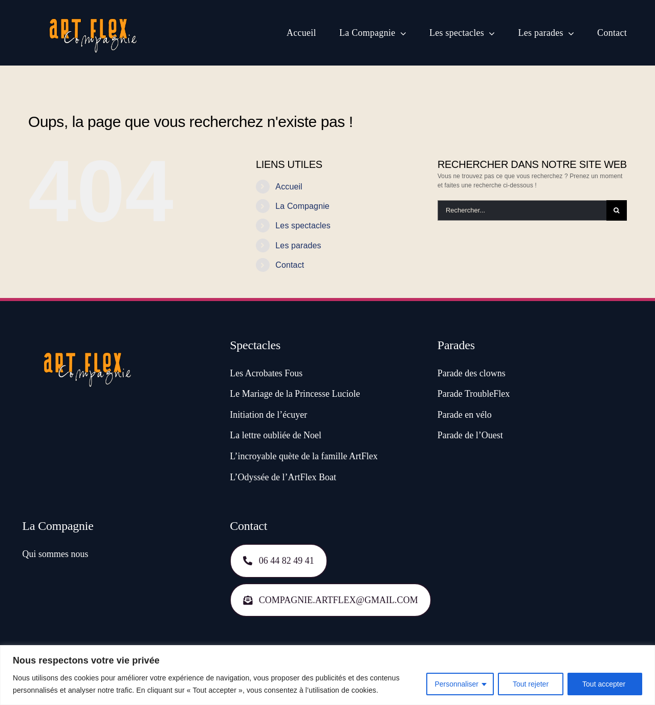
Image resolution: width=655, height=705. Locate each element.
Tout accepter (604, 684)
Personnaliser (456, 684)
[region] (327, 675)
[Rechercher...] (522, 210)
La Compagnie (302, 206)
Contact (289, 265)
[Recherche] (616, 210)
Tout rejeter (531, 684)
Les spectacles (303, 225)
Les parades (298, 245)
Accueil (288, 186)
